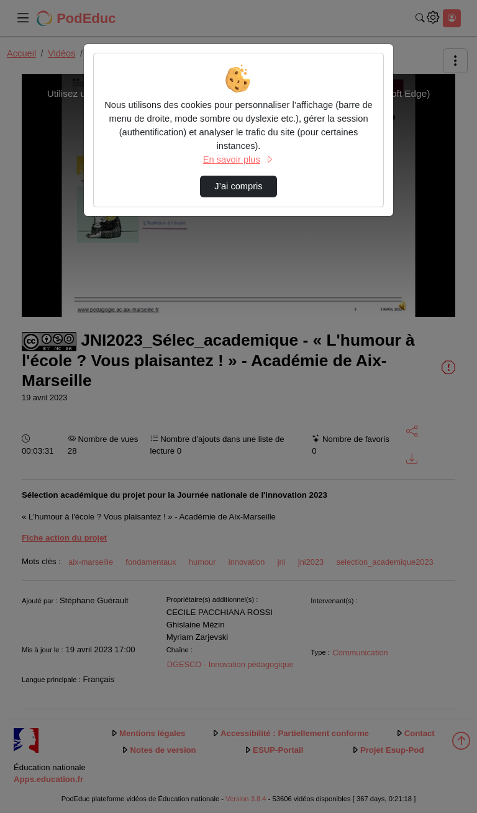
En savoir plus (238, 159)
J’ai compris (238, 186)
